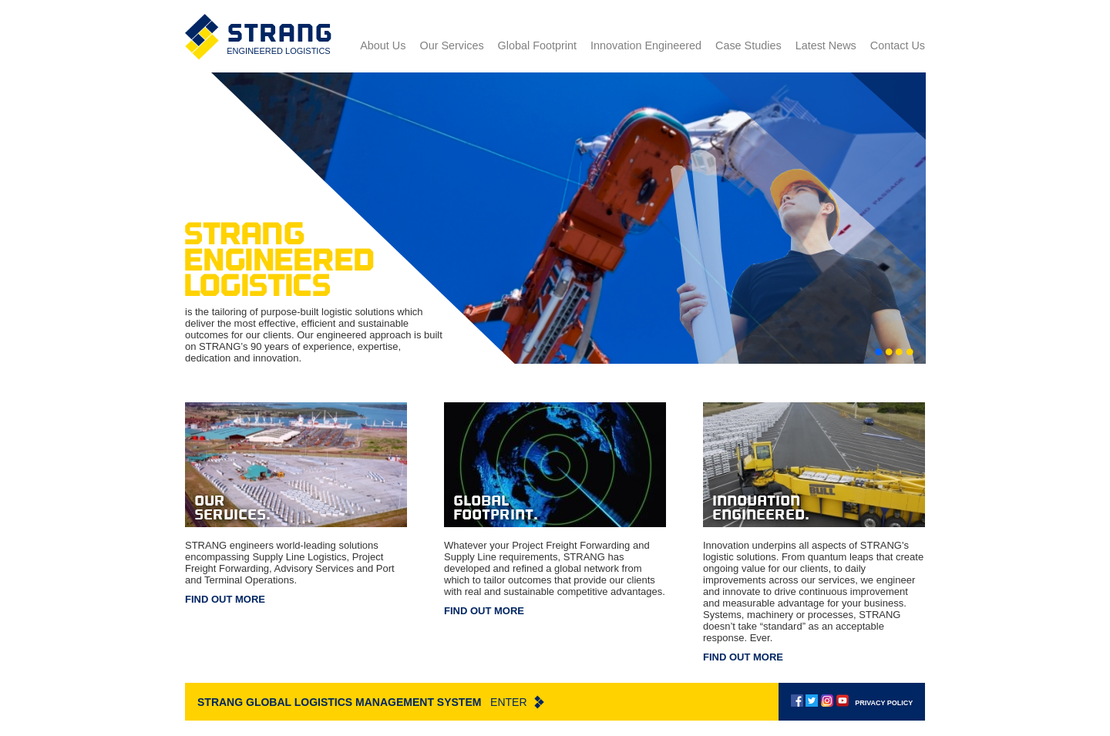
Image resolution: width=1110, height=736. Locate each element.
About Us (382, 45)
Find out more (225, 599)
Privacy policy (884, 703)
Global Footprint (537, 45)
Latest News (826, 45)
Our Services (451, 45)
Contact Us (897, 45)
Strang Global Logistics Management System (370, 702)
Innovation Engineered (645, 45)
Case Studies (748, 45)
